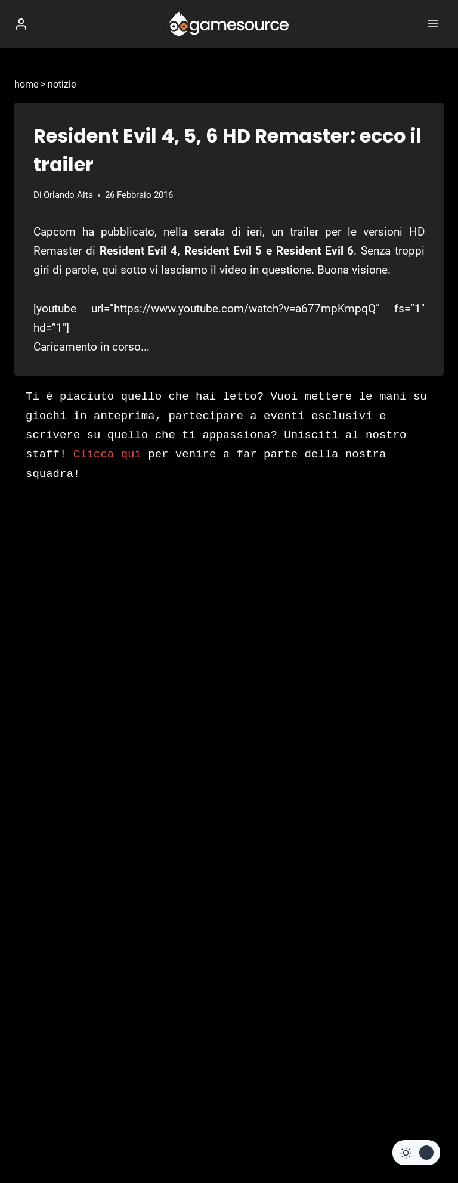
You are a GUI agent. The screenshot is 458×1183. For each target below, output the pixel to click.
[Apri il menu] (433, 23)
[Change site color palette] (416, 1152)
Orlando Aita (68, 195)
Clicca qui (107, 454)
